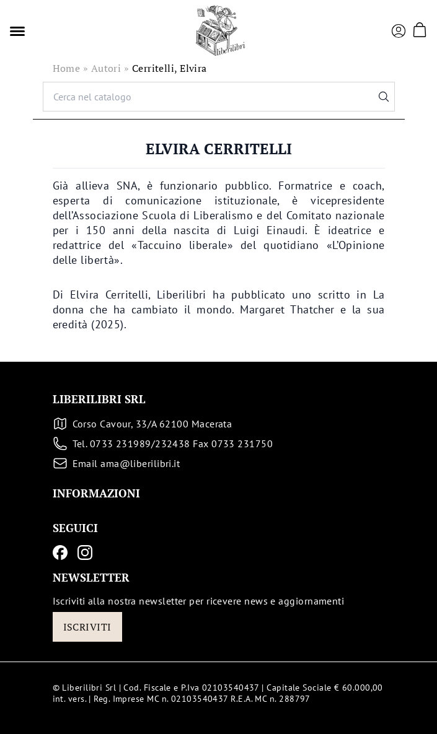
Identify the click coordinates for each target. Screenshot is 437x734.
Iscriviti (87, 627)
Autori (106, 68)
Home (67, 68)
